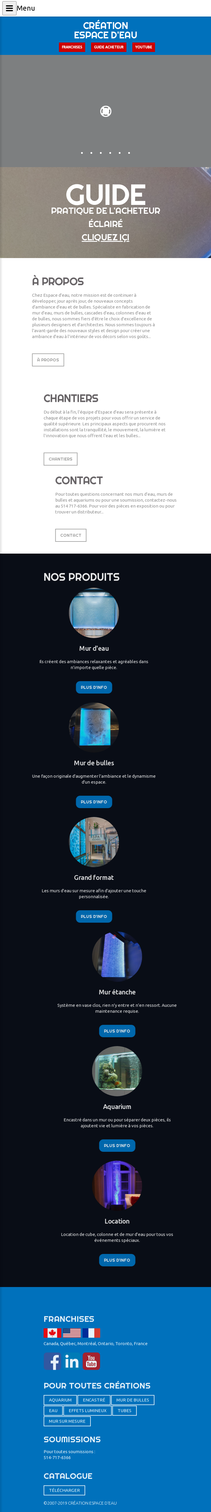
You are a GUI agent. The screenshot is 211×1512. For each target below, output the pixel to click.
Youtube (143, 47)
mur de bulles (132, 1474)
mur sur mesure (67, 1495)
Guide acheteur (108, 47)
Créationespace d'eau (105, 30)
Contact (115, 535)
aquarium (60, 1474)
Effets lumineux (87, 1485)
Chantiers (60, 492)
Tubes (124, 1485)
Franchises (72, 47)
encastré (94, 1474)
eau (53, 1485)
